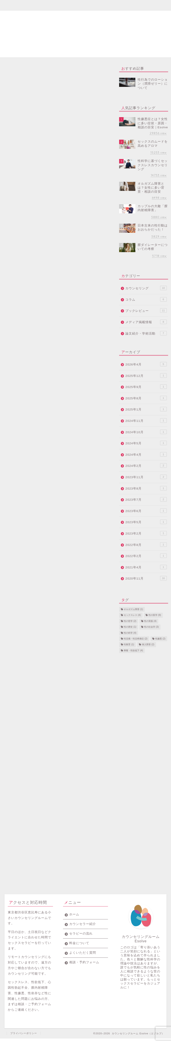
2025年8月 (146, 398)
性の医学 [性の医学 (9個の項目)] (155, 615)
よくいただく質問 (115, 7)
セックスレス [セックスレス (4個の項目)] (132, 615)
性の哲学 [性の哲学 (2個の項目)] (130, 621)
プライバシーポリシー (23, 1037)
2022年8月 (146, 544)
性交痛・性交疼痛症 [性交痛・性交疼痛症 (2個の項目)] (135, 638)
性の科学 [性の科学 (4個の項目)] (130, 633)
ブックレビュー (146, 310)
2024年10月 (146, 432)
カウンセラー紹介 (41, 7)
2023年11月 (146, 477)
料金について (91, 5)
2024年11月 (146, 420)
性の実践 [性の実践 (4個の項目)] (150, 621)
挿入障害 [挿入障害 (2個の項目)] (148, 644)
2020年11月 (146, 578)
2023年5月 (146, 522)
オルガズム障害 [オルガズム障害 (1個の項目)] (133, 609)
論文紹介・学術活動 (146, 333)
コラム (146, 299)
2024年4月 (146, 454)
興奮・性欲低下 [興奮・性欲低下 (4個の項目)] (133, 650)
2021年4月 (146, 567)
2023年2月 (146, 533)
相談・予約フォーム (141, 7)
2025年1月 (146, 409)
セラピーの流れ (66, 7)
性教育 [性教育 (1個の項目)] (129, 644)
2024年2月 (146, 465)
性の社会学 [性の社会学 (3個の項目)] (151, 627)
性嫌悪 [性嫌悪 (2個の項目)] (160, 638)
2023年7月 (146, 499)
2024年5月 (146, 443)
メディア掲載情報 (146, 322)
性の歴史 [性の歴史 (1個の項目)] (130, 627)
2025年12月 (146, 375)
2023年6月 (146, 510)
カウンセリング (146, 288)
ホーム (16, 5)
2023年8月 (146, 488)
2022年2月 (146, 555)
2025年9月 (146, 386)
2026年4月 (146, 364)
